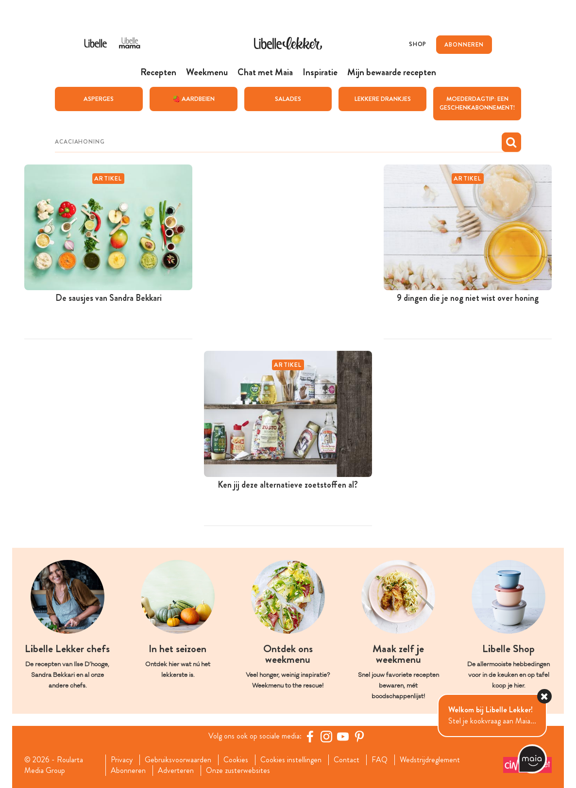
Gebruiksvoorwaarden (178, 759)
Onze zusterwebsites (238, 770)
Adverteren (176, 770)
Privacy (122, 759)
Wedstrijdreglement (430, 759)
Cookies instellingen (291, 759)
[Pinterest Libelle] (359, 736)
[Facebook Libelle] (310, 736)
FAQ (380, 759)
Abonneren (128, 770)
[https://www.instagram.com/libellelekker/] (326, 736)
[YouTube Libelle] (343, 736)
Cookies (235, 759)
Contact (346, 759)
